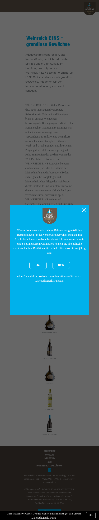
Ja (38, 265)
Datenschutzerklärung (47, 280)
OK (91, 515)
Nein (61, 265)
